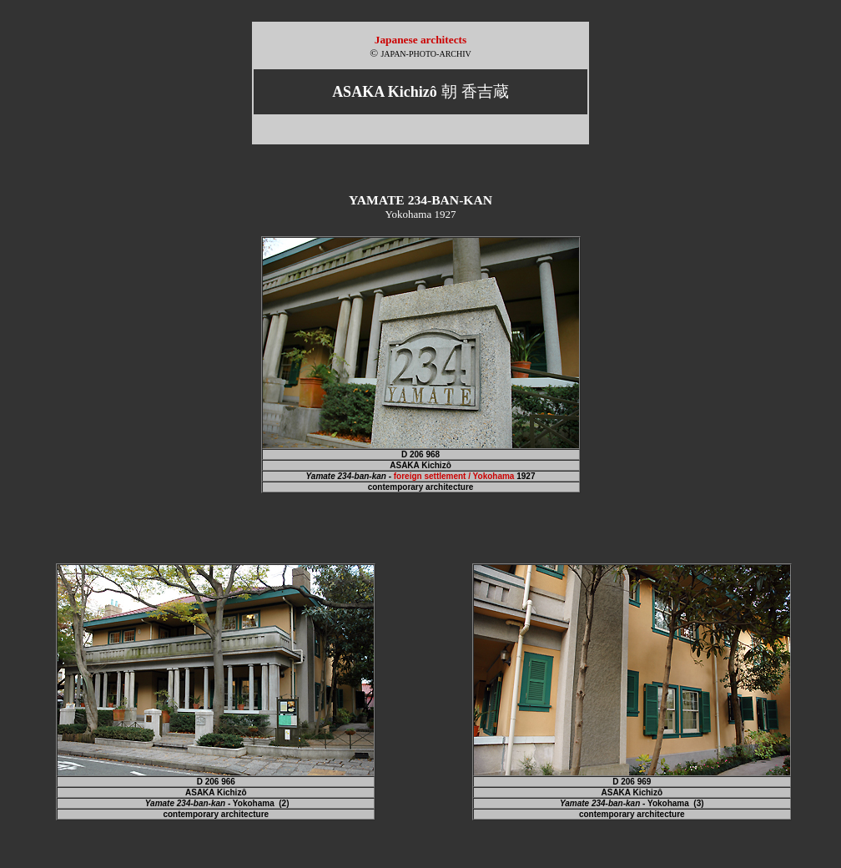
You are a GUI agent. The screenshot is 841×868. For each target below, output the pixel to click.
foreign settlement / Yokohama (454, 476)
